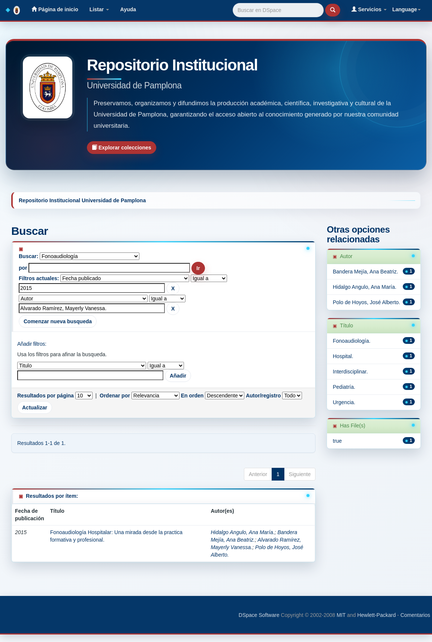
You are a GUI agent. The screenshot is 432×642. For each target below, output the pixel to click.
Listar (99, 9)
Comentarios (415, 615)
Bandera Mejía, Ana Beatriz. (365, 272)
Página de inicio (54, 9)
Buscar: (28, 256)
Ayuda (128, 9)
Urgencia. (344, 402)
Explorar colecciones (121, 147)
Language (406, 9)
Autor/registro (263, 396)
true (337, 441)
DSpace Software (259, 615)
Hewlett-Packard (376, 615)
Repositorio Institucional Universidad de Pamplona (82, 200)
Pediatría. (344, 387)
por (23, 268)
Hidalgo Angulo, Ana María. (242, 532)
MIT (340, 615)
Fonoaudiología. (351, 341)
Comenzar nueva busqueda (58, 321)
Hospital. (343, 356)
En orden (192, 396)
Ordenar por (115, 396)
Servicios (369, 9)
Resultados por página (45, 396)
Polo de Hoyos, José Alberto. (366, 302)
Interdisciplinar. (350, 372)
